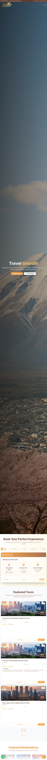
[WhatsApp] (3, 757)
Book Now (41, 639)
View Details (19, 639)
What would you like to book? (10, 559)
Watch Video (30, 273)
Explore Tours (17, 273)
